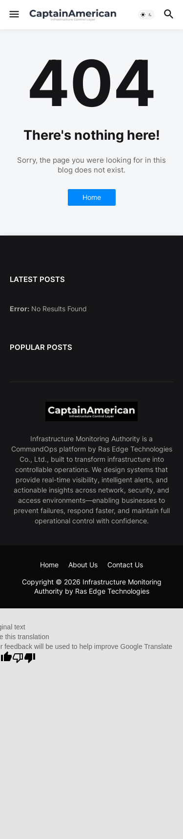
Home (91, 197)
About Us (83, 564)
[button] (13, 14)
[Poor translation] (24, 658)
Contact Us (125, 564)
